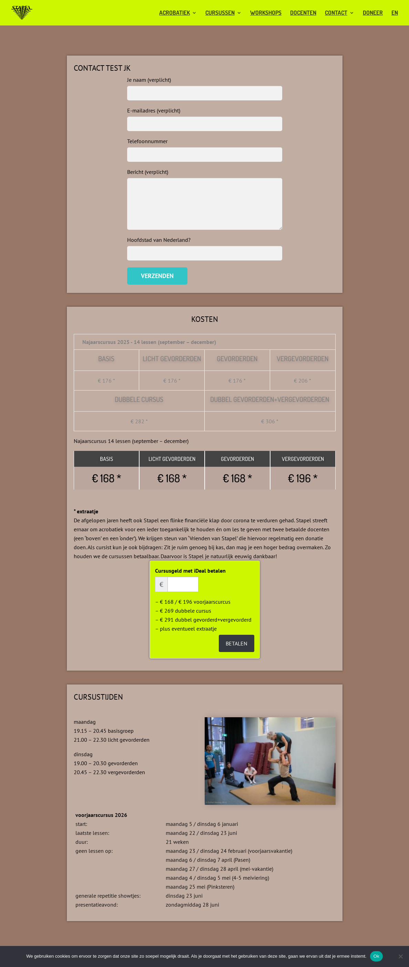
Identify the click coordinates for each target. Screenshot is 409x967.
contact (336, 13)
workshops (266, 13)
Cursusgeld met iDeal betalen (190, 570)
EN (394, 13)
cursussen (220, 13)
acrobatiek (174, 13)
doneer (373, 13)
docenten (303, 13)
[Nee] (400, 956)
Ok (376, 956)
